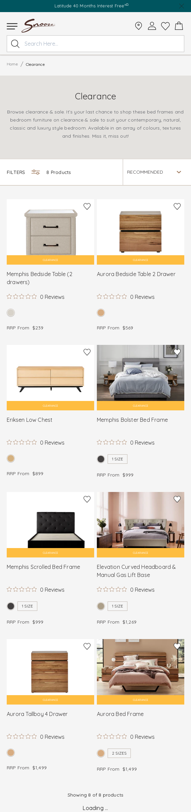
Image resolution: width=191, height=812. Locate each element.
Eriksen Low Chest (29, 419)
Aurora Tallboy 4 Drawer (37, 714)
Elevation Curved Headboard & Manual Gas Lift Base (136, 570)
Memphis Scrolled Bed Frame (43, 566)
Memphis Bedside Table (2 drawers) (39, 278)
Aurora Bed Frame (120, 714)
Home (12, 63)
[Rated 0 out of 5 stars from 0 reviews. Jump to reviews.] (36, 296)
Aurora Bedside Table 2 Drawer (136, 274)
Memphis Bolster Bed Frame (132, 419)
